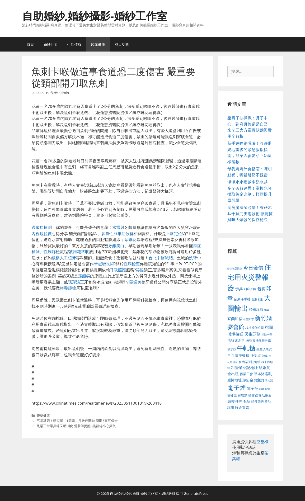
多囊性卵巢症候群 (117, 233)
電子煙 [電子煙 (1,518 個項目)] (236, 387)
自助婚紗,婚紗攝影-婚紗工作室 (94, 16)
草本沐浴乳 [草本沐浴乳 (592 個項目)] (263, 373)
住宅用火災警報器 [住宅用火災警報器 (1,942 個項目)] (249, 277)
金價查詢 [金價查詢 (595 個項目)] (257, 380)
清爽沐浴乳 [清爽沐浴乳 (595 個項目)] (236, 340)
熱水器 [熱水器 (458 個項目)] (231, 349)
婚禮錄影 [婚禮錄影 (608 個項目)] (256, 309)
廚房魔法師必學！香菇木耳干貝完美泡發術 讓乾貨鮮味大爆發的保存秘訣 (250, 213)
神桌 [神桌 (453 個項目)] (265, 356)
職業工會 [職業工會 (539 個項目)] (246, 374)
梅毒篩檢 (68, 288)
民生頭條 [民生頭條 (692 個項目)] (252, 334)
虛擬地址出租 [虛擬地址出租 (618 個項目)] (238, 380)
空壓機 (262, 441)
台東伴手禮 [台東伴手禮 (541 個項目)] (242, 299)
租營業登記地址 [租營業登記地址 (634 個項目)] (244, 367)
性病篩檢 (52, 251)
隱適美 (135, 282)
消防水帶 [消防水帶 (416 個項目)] (267, 334)
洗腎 (193, 257)
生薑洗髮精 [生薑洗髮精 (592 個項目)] (240, 355)
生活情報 (74, 44)
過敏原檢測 (42, 227)
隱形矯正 (76, 282)
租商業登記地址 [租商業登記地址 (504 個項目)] (249, 362)
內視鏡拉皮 (42, 233)
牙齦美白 (116, 245)
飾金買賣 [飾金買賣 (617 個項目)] (242, 407)
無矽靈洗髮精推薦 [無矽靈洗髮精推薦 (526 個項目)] (258, 340)
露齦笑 (84, 276)
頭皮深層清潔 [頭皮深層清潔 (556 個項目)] (237, 395)
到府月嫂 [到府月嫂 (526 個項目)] (250, 289)
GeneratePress (196, 493)
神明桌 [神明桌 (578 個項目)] (255, 355)
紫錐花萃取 (79, 251)
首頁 (30, 44)
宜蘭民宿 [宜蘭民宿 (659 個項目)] (235, 318)
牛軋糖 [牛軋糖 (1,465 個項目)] (246, 348)
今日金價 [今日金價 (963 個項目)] (253, 267)
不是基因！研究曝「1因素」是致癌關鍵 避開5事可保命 (77, 420)
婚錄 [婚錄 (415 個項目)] (266, 310)
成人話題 (122, 44)
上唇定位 (174, 233)
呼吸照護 (118, 270)
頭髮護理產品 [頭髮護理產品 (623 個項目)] (238, 401)
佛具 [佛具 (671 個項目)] (239, 288)
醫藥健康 (98, 44)
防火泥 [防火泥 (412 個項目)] (269, 380)
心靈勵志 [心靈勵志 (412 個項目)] (249, 319)
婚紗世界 (50, 44)
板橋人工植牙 (64, 257)
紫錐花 (130, 239)
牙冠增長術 (104, 263)
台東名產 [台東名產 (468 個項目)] (257, 299)
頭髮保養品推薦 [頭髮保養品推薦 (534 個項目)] (260, 395)
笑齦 (140, 270)
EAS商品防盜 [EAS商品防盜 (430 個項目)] (234, 268)
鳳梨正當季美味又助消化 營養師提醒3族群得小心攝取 (76, 426)
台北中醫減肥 (161, 257)
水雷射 (118, 227)
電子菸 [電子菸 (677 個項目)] (252, 388)
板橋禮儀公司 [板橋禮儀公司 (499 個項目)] (254, 328)
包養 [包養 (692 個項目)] (261, 288)
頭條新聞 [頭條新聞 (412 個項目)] (264, 389)
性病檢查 (132, 263)
